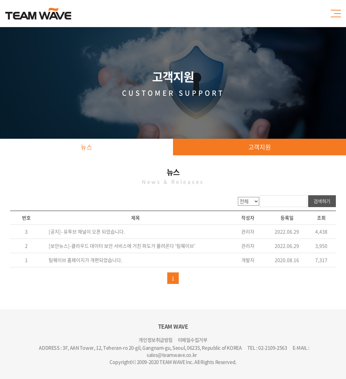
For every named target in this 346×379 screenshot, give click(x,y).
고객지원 (259, 147)
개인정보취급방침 (156, 339)
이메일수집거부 (192, 339)
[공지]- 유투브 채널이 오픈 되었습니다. (86, 231)
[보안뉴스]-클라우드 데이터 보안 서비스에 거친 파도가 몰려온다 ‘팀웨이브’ (121, 245)
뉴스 (86, 147)
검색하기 (322, 201)
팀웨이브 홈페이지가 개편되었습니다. (85, 260)
